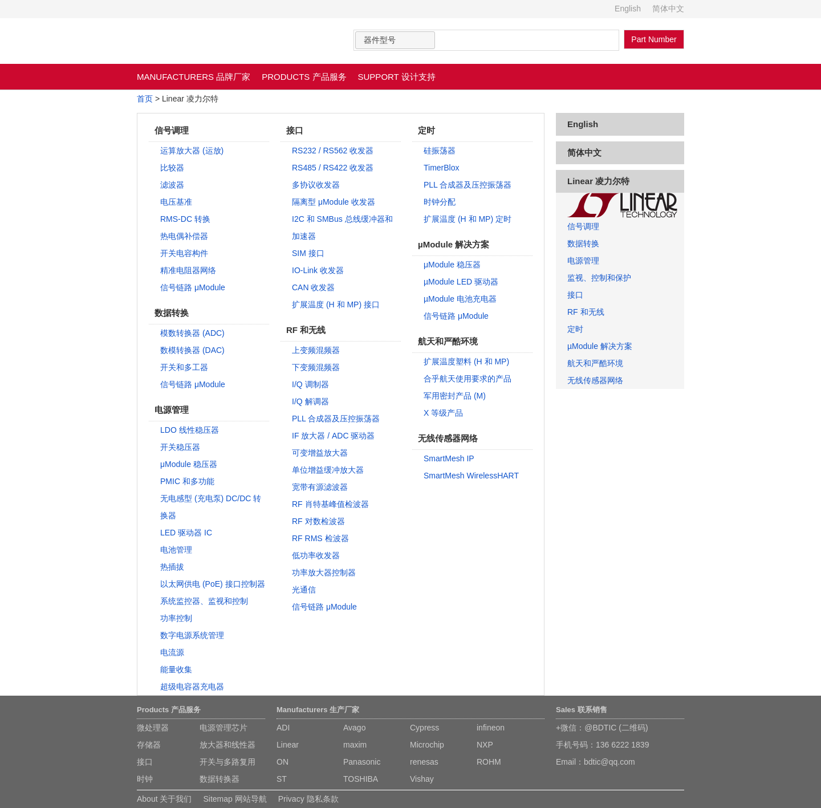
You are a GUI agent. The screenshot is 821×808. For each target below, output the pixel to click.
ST (282, 778)
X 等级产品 (443, 412)
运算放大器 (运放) (191, 150)
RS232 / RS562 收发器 (332, 150)
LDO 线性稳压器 (189, 430)
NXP (485, 744)
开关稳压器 (180, 447)
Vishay (422, 778)
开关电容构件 (184, 253)
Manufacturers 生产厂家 (318, 709)
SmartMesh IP (449, 458)
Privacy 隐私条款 (308, 798)
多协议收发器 (316, 184)
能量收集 (176, 669)
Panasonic (361, 761)
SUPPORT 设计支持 (397, 77)
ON (282, 761)
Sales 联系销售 (581, 709)
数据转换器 (219, 778)
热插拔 (172, 566)
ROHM (489, 761)
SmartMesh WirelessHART (471, 475)
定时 (575, 329)
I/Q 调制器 (310, 384)
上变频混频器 (316, 350)
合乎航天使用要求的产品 (467, 378)
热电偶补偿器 (184, 236)
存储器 (149, 744)
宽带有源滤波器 (320, 487)
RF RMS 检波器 (320, 538)
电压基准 (176, 201)
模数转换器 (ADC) (192, 333)
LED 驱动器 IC (186, 532)
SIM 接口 (308, 253)
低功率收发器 (316, 555)
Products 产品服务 (169, 709)
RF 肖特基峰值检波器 (330, 504)
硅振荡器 (440, 150)
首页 (145, 98)
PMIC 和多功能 (187, 481)
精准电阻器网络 (188, 270)
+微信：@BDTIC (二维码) (602, 727)
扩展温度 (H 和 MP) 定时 (467, 219)
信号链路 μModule (192, 287)
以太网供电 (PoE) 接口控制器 (212, 583)
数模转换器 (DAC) (192, 350)
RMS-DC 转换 (185, 219)
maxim (355, 744)
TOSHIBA (360, 778)
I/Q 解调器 (310, 401)
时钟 (145, 778)
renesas (424, 761)
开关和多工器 (184, 367)
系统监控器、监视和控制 (204, 601)
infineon (491, 727)
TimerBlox (442, 167)
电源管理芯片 (223, 727)
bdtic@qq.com (609, 761)
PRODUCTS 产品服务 (304, 77)
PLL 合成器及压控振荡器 (336, 418)
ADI (283, 727)
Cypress (424, 727)
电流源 (172, 652)
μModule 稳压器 (188, 464)
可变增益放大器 (320, 452)
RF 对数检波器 (318, 521)
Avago (354, 727)
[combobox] (395, 40)
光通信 (304, 589)
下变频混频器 (316, 367)
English (628, 8)
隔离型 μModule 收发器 (333, 201)
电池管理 (176, 549)
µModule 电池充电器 (460, 298)
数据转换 (583, 243)
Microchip (427, 744)
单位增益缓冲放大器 (328, 469)
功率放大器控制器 (324, 572)
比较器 (172, 167)
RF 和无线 (585, 311)
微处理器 (153, 727)
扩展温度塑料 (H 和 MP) (466, 361)
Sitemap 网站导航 (234, 798)
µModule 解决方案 (599, 346)
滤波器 (172, 184)
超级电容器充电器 (192, 686)
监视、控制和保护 (599, 277)
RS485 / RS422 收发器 (332, 167)
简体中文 (668, 8)
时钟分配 (440, 201)
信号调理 (583, 226)
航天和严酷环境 (595, 363)
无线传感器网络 (595, 380)
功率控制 (176, 618)
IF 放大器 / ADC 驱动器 (333, 435)
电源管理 (583, 260)
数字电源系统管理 (192, 635)
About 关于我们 (164, 798)
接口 (575, 294)
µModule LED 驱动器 (461, 281)
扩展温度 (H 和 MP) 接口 (336, 304)
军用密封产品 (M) (455, 395)
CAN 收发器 (313, 287)
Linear (288, 744)
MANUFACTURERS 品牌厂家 (193, 77)
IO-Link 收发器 (318, 270)
